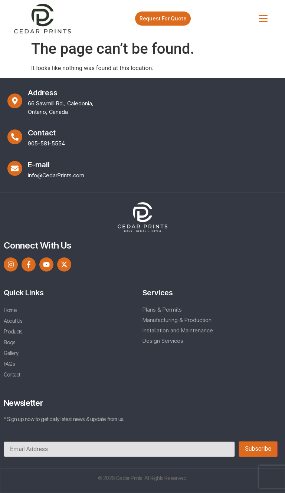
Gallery (11, 353)
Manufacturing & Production (177, 319)
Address (43, 92)
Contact (42, 132)
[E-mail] (14, 168)
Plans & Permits (162, 309)
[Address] (14, 100)
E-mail (39, 164)
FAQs (9, 364)
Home (10, 310)
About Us (13, 321)
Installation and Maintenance (177, 330)
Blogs (9, 342)
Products (13, 331)
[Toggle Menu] (263, 18)
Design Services (162, 340)
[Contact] (14, 136)
